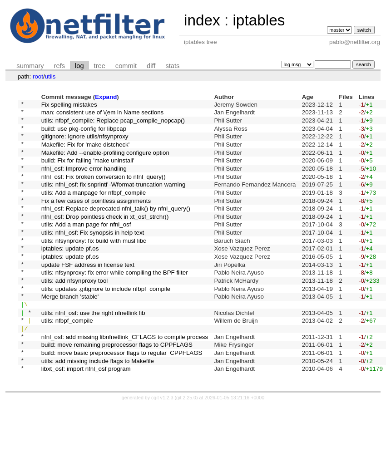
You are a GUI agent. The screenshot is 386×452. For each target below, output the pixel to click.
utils (50, 76)
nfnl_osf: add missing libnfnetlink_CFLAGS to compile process (124, 376)
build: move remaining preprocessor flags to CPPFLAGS (117, 386)
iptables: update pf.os (70, 273)
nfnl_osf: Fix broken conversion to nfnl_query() (103, 189)
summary (30, 65)
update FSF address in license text (87, 292)
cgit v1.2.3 (162, 444)
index (202, 20)
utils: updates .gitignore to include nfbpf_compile (106, 320)
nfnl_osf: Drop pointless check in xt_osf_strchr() (105, 236)
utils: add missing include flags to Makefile (97, 405)
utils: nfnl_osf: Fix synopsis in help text (92, 255)
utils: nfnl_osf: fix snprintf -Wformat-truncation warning (113, 199)
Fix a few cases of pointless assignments (96, 217)
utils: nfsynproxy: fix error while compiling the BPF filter (114, 302)
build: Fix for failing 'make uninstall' (87, 170)
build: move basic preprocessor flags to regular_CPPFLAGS (122, 395)
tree (99, 65)
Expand (106, 96)
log (79, 65)
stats (172, 65)
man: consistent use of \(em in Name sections (102, 114)
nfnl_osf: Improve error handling (84, 180)
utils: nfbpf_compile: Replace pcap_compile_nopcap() (113, 123)
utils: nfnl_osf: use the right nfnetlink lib (93, 348)
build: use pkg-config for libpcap (83, 133)
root (38, 76)
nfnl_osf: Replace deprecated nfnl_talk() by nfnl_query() (115, 227)
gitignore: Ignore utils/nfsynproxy (85, 142)
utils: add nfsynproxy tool (74, 311)
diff (151, 65)
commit (126, 65)
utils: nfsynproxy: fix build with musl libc (93, 264)
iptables (259, 20)
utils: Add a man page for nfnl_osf (86, 245)
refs (59, 65)
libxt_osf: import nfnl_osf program (86, 414)
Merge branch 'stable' (70, 330)
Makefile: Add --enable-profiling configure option (105, 161)
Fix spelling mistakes (69, 105)
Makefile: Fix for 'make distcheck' (85, 151)
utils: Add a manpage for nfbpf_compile (93, 208)
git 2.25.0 (186, 444)
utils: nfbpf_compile (67, 358)
